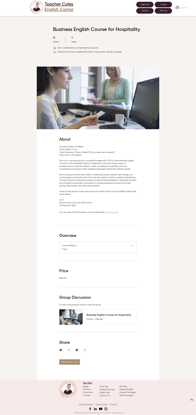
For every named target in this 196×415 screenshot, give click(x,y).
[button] (145, 11)
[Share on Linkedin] (76, 350)
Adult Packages (126, 395)
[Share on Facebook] (60, 350)
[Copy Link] (84, 350)
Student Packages (127, 392)
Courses (86, 395)
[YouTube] (101, 409)
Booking (123, 386)
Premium (87, 389)
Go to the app (111, 212)
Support (113, 404)
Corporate (88, 392)
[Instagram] (106, 409)
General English (126, 389)
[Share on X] (68, 350)
